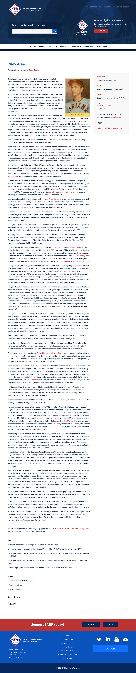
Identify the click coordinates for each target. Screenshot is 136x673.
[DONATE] (110, 648)
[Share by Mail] (15, 604)
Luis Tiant (56, 423)
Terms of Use (73, 654)
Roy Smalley (74, 295)
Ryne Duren (23, 366)
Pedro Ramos (70, 192)
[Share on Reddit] (13, 604)
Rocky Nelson (61, 261)
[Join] (110, 624)
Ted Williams (42, 353)
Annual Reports (68, 647)
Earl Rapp (86, 261)
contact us (116, 117)
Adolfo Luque (75, 247)
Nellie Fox (39, 366)
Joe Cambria (13, 176)
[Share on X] (9, 604)
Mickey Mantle (56, 353)
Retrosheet (101, 108)
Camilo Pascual (55, 192)
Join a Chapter (104, 7)
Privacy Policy (63, 654)
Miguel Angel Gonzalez (52, 199)
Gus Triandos (72, 261)
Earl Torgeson (32, 380)
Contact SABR (68, 658)
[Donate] (91, 624)
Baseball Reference (104, 105)
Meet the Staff (68, 639)
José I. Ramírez (35, 70)
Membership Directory (120, 7)
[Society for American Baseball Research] (25, 9)
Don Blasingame (82, 256)
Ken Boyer (23, 258)
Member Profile (91, 7)
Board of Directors (68, 643)
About (68, 636)
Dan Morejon (69, 421)
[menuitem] (91, 7)
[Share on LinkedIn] (11, 604)
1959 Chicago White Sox (112, 128)
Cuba (99, 128)
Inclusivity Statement (68, 651)
